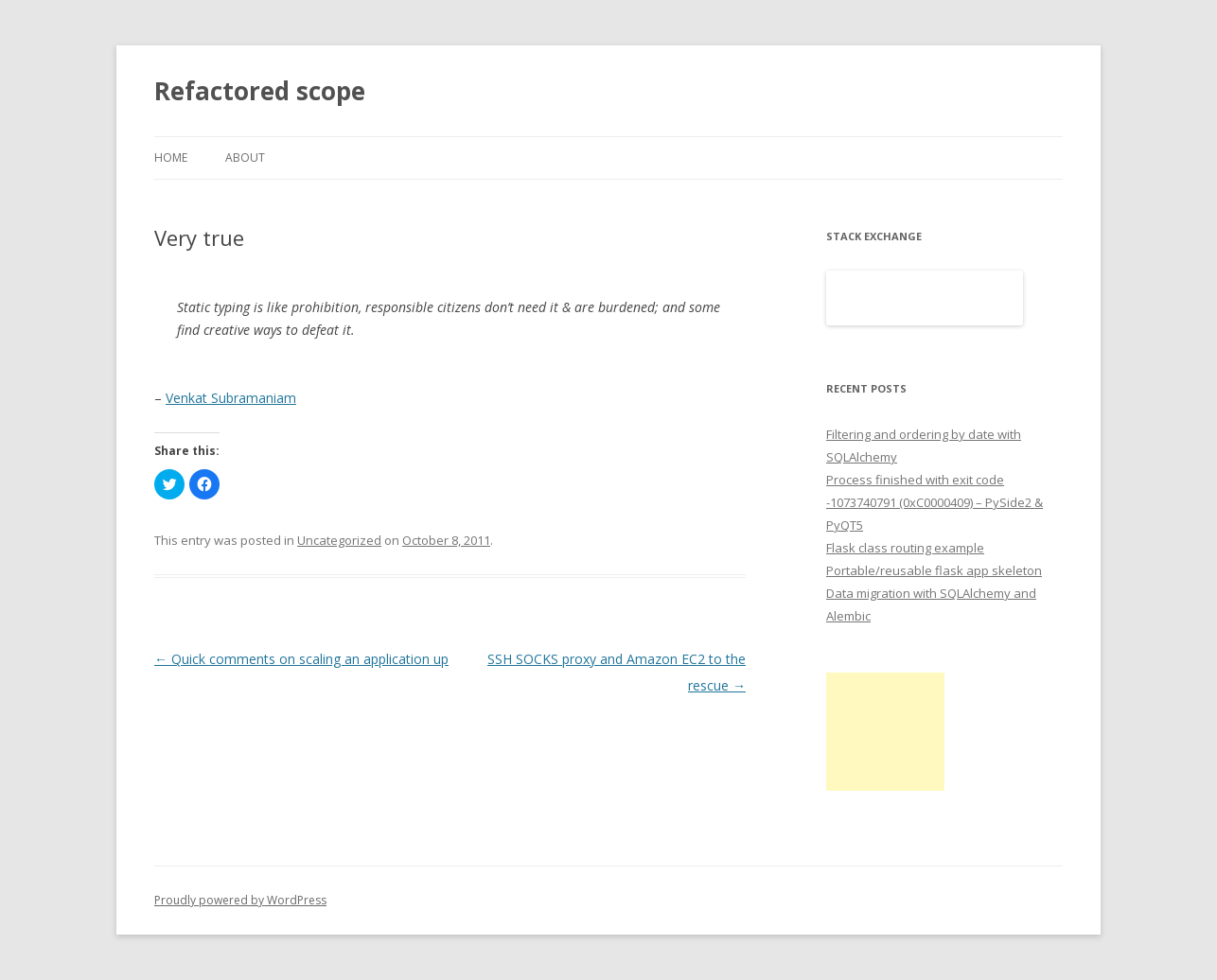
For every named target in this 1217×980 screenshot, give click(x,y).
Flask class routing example (905, 547)
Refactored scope (259, 91)
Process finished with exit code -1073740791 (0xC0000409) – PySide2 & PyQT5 (934, 502)
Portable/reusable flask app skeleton (934, 570)
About (245, 157)
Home (170, 157)
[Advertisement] (885, 732)
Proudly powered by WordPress (240, 900)
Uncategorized (339, 540)
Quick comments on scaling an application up (301, 659)
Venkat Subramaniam (231, 398)
